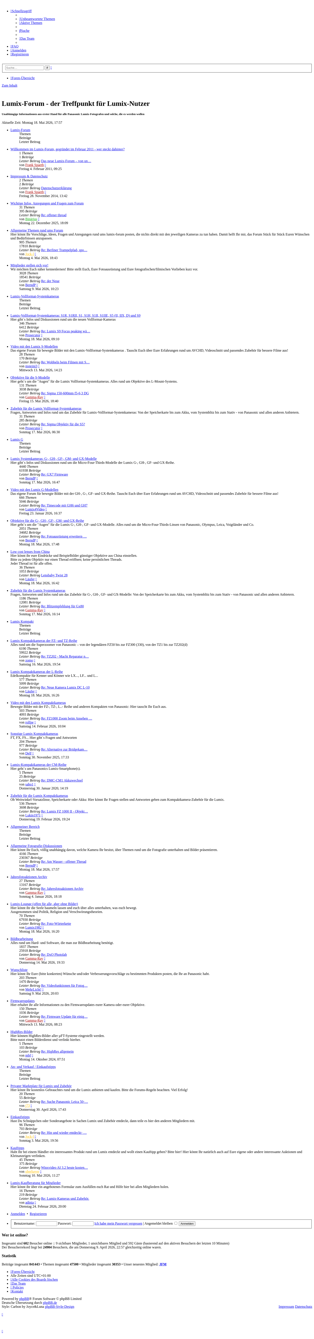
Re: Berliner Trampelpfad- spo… (64, 250)
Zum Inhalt (9, 85)
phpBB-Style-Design (59, 1306)
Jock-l (29, 254)
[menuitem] (37, 19)
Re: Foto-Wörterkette (56, 923)
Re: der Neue (50, 281)
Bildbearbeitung (21, 939)
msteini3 (31, 366)
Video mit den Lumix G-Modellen (34, 490)
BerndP (30, 285)
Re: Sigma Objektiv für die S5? (63, 424)
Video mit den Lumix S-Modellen (34, 346)
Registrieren (38, 1214)
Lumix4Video (35, 509)
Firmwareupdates (22, 1001)
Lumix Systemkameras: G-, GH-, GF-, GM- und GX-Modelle (53, 459)
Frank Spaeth (34, 165)
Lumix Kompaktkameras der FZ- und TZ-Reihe (43, 641)
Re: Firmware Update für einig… (64, 1016)
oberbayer (32, 1171)
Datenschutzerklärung (56, 188)
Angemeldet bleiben (161, 1223)
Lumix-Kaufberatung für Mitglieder (35, 1183)
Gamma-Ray (34, 397)
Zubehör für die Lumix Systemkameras (37, 590)
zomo (29, 660)
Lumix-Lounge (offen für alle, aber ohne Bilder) (44, 904)
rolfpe (29, 722)
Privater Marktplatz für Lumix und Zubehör (41, 1086)
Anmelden (17, 1214)
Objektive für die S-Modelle (30, 377)
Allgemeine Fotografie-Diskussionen (36, 846)
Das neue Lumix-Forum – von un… (66, 161)
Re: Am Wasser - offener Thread (63, 861)
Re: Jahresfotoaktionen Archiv (62, 888)
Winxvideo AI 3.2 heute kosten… (64, 1167)
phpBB (24, 1299)
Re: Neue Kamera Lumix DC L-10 (65, 687)
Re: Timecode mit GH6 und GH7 (64, 505)
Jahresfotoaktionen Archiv (28, 877)
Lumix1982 (33, 927)
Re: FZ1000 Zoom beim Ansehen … (66, 718)
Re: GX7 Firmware (54, 474)
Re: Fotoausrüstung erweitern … (64, 536)
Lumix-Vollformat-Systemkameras (34, 296)
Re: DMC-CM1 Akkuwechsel (62, 780)
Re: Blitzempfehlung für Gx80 (62, 606)
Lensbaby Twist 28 (54, 575)
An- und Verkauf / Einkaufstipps (33, 1067)
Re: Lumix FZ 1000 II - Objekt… (64, 811)
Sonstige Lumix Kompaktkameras (34, 734)
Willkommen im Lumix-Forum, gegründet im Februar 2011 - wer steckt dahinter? (67, 149)
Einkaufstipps (20, 1117)
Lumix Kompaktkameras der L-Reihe (36, 672)
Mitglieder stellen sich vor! (29, 265)
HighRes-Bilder (21, 1032)
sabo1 (29, 784)
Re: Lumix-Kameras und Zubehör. (65, 1198)
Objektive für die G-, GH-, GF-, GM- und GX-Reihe (47, 521)
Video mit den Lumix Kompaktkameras (38, 703)
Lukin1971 (33, 815)
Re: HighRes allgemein (57, 1051)
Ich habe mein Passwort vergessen (118, 1223)
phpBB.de (50, 1303)
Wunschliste (18, 970)
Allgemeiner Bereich (25, 826)
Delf (28, 753)
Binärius (31, 219)
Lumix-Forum (20, 130)
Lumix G (16, 439)
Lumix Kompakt (22, 621)
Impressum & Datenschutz (29, 176)
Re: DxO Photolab (54, 954)
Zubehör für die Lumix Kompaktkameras (39, 796)
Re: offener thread (53, 215)
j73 (27, 1105)
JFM (163, 1264)
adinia (29, 1202)
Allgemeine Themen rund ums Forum (36, 230)
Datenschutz (303, 1306)
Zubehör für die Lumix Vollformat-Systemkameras (46, 408)
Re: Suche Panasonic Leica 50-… (64, 1102)
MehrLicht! (33, 989)
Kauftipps (17, 1148)
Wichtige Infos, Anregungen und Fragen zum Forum (47, 203)
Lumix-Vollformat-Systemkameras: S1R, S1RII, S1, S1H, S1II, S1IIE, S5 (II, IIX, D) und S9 (75, 315)
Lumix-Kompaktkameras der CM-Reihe (38, 765)
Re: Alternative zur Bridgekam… (64, 749)
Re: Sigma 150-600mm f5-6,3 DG (65, 393)
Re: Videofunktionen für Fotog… (64, 985)
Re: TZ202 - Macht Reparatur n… (65, 656)
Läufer (30, 579)
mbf (28, 1055)
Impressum (286, 1306)
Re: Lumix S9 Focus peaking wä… (65, 331)
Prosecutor (32, 335)
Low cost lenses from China (30, 551)
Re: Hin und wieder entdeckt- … (64, 1132)
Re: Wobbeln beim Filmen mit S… (65, 362)
